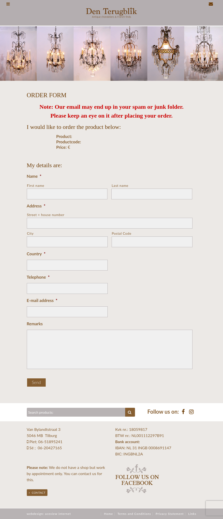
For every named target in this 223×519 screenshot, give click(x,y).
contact (84, 473)
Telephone (38, 277)
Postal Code (122, 233)
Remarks (35, 323)
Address (36, 205)
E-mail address (42, 300)
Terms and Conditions (134, 514)
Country (36, 253)
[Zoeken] (76, 412)
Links (192, 514)
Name (34, 176)
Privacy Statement (170, 514)
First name (35, 185)
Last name (120, 185)
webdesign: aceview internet (49, 514)
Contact (37, 492)
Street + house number (45, 215)
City (30, 233)
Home (108, 514)
